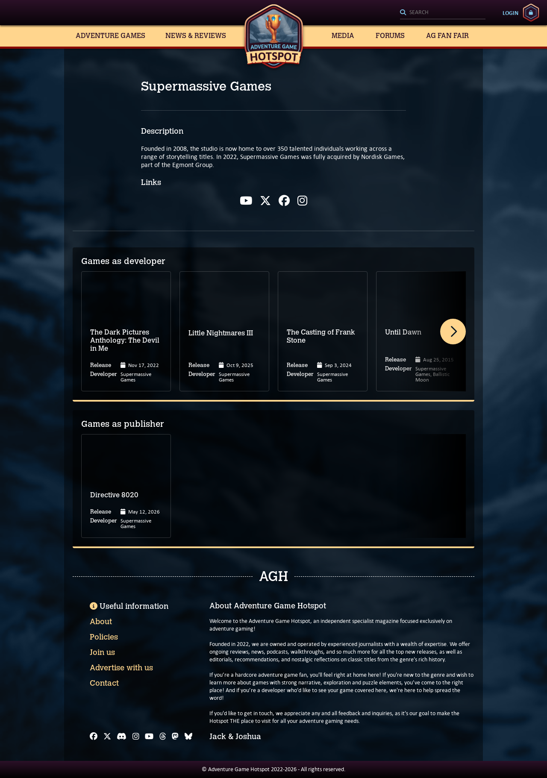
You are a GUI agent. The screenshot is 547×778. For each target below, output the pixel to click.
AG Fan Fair (447, 36)
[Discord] (121, 736)
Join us (102, 652)
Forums (390, 36)
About (101, 621)
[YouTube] (149, 736)
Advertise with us (121, 667)
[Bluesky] (188, 736)
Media (343, 36)
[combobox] (442, 12)
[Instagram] (135, 736)
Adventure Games (110, 36)
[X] (107, 736)
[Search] (442, 12)
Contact (104, 683)
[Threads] (162, 736)
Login (510, 13)
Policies (104, 637)
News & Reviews (195, 36)
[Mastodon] (175, 736)
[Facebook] (93, 736)
